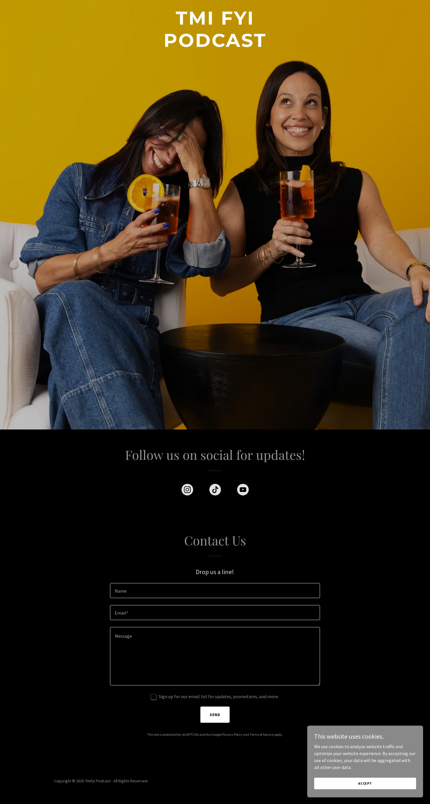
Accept (365, 795)
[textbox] (215, 590)
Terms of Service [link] (261, 734)
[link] (215, 45)
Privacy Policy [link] (232, 734)
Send (215, 714)
